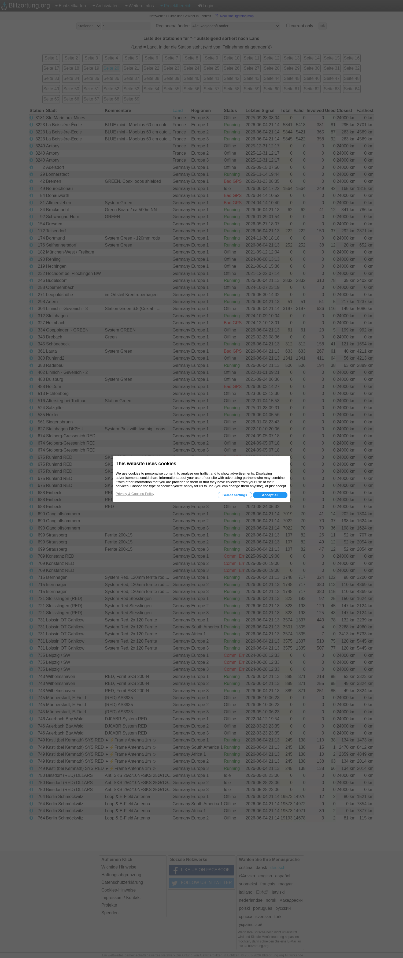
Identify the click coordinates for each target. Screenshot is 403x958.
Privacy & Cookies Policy (135, 494)
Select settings (235, 495)
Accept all (270, 495)
